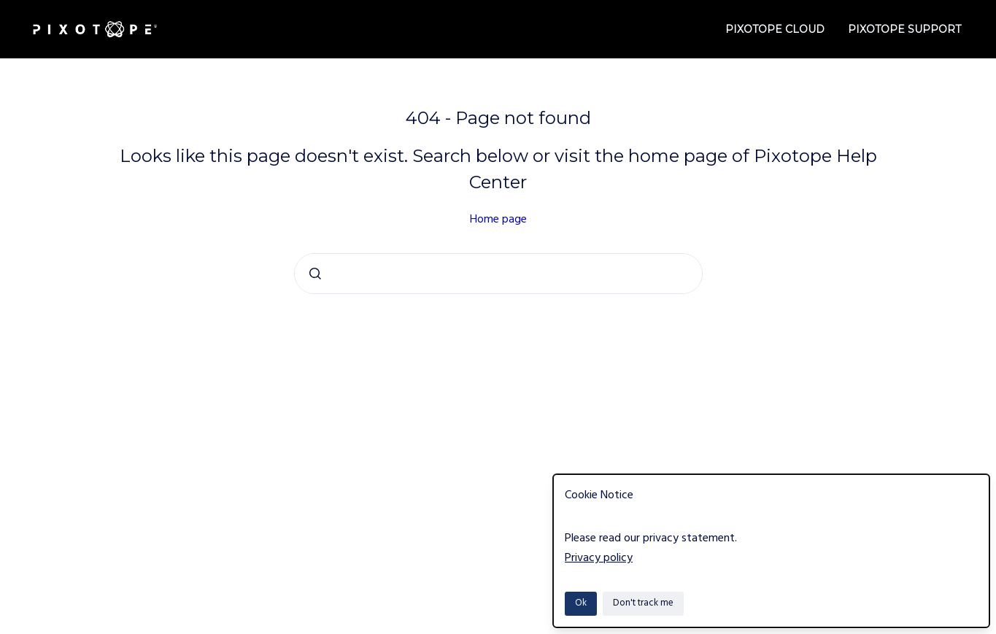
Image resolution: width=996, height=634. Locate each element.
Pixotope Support (904, 29)
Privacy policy (599, 558)
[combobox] (498, 273)
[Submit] (315, 273)
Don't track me (643, 603)
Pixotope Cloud (775, 29)
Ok (581, 603)
